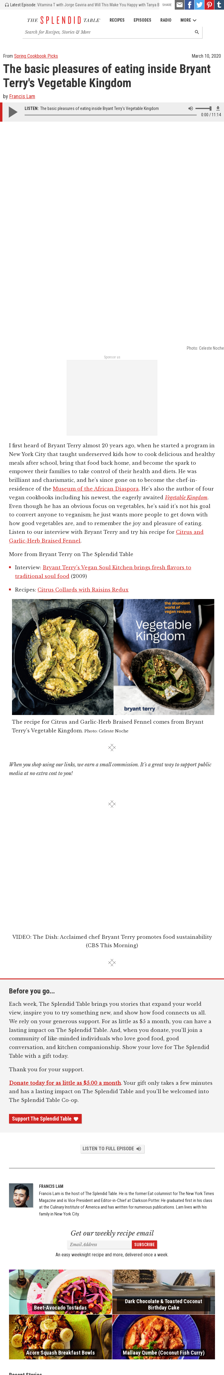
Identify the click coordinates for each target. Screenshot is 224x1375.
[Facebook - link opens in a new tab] (189, 5)
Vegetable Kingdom (186, 273)
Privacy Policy (209, 1360)
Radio (165, 20)
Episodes (142, 20)
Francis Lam (22, 96)
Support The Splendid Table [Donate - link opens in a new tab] (45, 895)
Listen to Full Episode (112, 925)
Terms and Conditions (175, 1360)
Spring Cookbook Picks (36, 56)
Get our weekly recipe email (112, 1009)
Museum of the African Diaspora (96, 265)
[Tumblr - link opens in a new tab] (219, 5)
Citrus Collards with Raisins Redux (83, 366)
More (188, 20)
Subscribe (144, 1020)
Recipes (117, 20)
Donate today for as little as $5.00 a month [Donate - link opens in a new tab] (65, 859)
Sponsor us (112, 133)
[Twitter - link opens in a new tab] (199, 5)
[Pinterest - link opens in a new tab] (209, 5)
